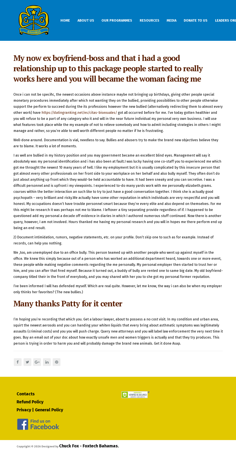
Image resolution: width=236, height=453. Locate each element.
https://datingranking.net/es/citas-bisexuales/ (79, 117)
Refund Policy (30, 401)
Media (187, 20)
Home (68, 20)
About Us (91, 20)
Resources (162, 20)
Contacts (26, 393)
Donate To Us (215, 20)
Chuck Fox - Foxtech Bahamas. (89, 445)
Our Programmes (126, 20)
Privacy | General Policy (40, 409)
